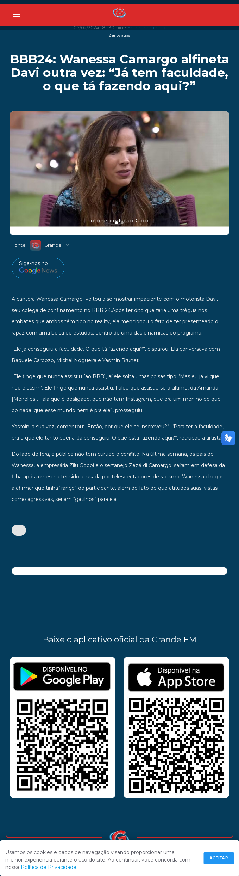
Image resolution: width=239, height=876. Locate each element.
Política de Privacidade (48, 867)
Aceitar (218, 857)
